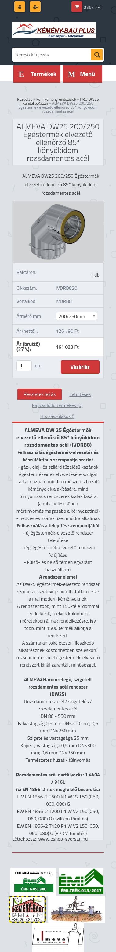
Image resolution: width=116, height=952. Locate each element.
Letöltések (80, 394)
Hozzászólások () (57, 416)
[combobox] (76, 316)
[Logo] (54, 30)
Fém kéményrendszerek (56, 99)
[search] (96, 55)
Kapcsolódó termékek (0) (57, 405)
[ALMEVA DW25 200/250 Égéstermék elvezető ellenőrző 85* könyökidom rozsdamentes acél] (58, 204)
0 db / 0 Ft (92, 7)
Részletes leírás (40, 394)
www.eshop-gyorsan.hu (63, 838)
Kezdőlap (24, 99)
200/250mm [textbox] (72, 316)
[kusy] (24, 365)
